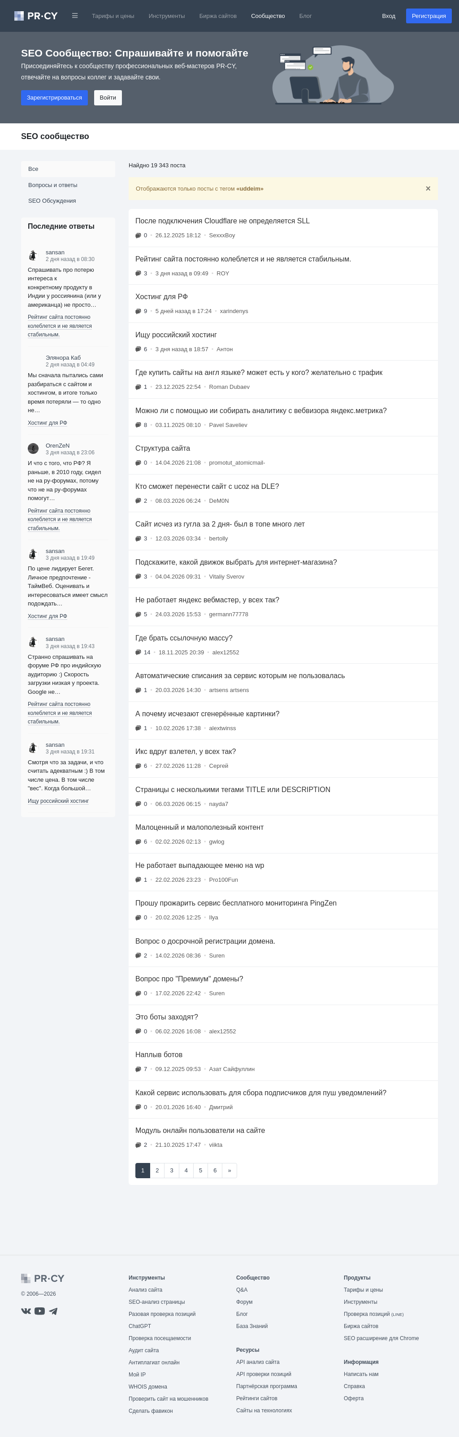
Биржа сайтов (218, 16)
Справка (354, 1386)
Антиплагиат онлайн (154, 1362)
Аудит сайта (144, 1350)
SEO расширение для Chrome (381, 1338)
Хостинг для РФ (47, 423)
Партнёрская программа (266, 1386)
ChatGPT (140, 1326)
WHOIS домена (148, 1387)
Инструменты (167, 16)
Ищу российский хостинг (58, 801)
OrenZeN (57, 445)
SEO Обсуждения (52, 200)
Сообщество (268, 16)
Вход (388, 16)
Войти (108, 97)
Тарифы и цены (113, 16)
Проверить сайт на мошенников (168, 1399)
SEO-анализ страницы (157, 1302)
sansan (55, 252)
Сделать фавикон (151, 1411)
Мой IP (137, 1375)
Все (33, 168)
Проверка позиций (374, 1314)
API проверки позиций (263, 1374)
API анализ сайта (258, 1362)
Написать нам (361, 1374)
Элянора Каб (63, 357)
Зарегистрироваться (54, 97)
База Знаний (252, 1326)
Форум (244, 1302)
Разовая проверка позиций (162, 1314)
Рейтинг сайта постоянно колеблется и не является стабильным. (60, 326)
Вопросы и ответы (52, 185)
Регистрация (429, 16)
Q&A (241, 1290)
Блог (305, 16)
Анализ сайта (145, 1290)
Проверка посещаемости (160, 1338)
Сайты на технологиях (264, 1410)
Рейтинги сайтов (256, 1398)
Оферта (354, 1398)
